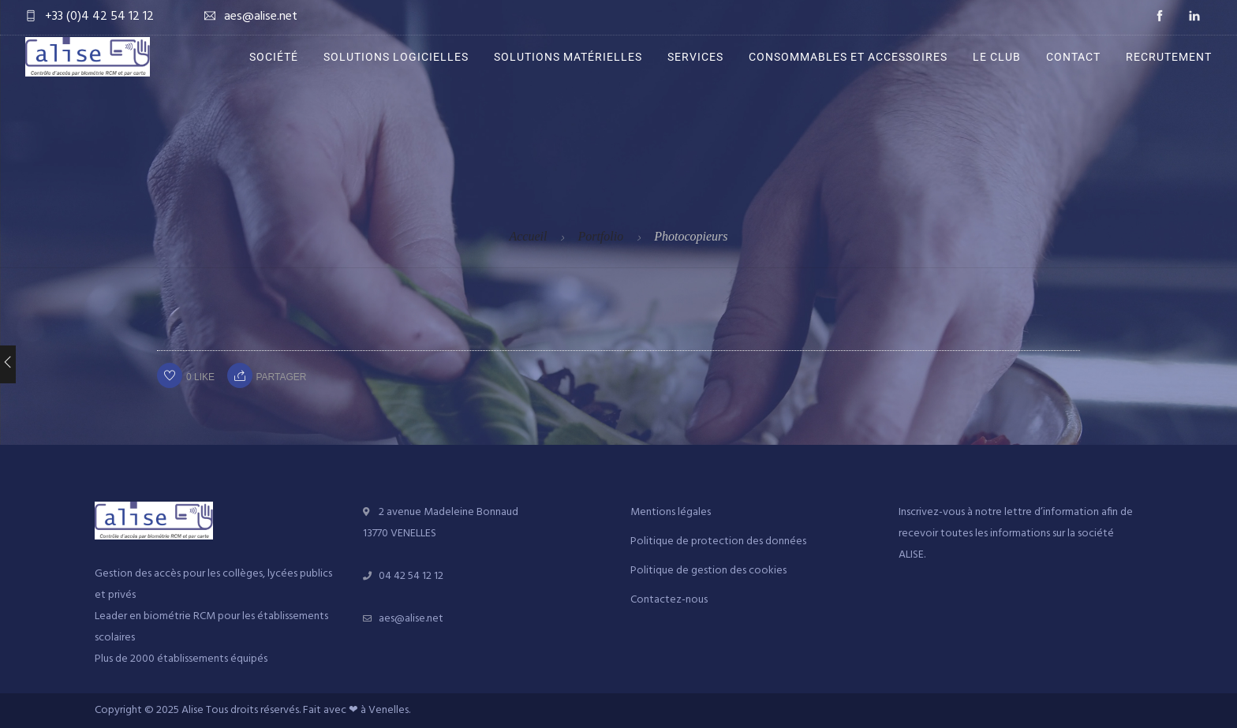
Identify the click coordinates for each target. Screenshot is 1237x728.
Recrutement (1169, 56)
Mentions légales (670, 512)
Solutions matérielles (568, 56)
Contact (1073, 56)
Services (695, 56)
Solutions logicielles (396, 56)
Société (273, 56)
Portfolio (600, 236)
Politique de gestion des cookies (708, 571)
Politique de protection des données (718, 541)
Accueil (528, 236)
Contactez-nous (669, 600)
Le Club (997, 56)
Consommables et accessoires (848, 56)
